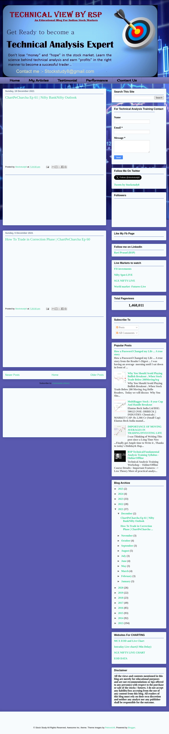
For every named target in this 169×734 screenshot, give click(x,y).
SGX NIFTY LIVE (124, 280)
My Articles (39, 80)
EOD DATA (120, 658)
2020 (121, 587)
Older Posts (97, 375)
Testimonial (67, 80)
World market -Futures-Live (130, 286)
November (127, 535)
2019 (121, 592)
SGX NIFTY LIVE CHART (129, 652)
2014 (121, 618)
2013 (121, 623)
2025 (121, 488)
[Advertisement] (54, 200)
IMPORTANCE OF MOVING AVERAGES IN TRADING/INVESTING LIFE (145, 429)
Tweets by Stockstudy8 (126, 184)
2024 (121, 493)
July (124, 556)
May (124, 566)
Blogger (131, 727)
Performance (97, 80)
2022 (121, 504)
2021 (121, 509)
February (126, 576)
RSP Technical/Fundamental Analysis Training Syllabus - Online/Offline (143, 454)
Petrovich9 (110, 727)
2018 (121, 597)
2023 (121, 498)
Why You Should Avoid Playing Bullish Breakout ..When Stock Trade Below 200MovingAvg (145, 376)
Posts (120, 327)
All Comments (125, 333)
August (125, 550)
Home (15, 80)
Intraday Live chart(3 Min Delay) (132, 646)
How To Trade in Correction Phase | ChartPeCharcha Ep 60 (47, 239)
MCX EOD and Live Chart (129, 640)
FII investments (122, 268)
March (125, 571)
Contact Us (127, 80)
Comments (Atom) (60, 383)
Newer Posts (12, 375)
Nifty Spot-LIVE (123, 274)
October (126, 540)
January (126, 581)
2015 (121, 613)
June (124, 561)
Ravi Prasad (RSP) (124, 252)
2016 (121, 607)
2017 (121, 602)
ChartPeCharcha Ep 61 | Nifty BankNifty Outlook (41, 97)
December (127, 513)
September (127, 545)
